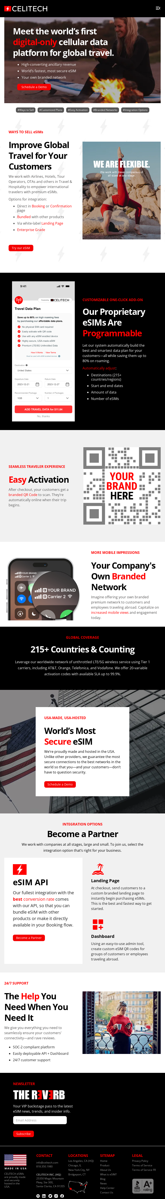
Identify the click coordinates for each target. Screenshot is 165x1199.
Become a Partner (29, 938)
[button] (158, 7)
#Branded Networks (105, 110)
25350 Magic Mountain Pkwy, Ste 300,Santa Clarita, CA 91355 (50, 1180)
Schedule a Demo (34, 87)
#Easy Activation (78, 110)
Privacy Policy (140, 1161)
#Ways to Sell (26, 110)
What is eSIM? (108, 1174)
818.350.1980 (44, 1166)
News (103, 1183)
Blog (102, 1179)
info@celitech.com (47, 1162)
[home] (25, 7)
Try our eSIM (21, 248)
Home (103, 1161)
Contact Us (106, 1192)
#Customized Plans (50, 110)
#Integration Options (135, 110)
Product (104, 1165)
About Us (105, 1170)
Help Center (107, 1188)
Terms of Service (142, 1165)
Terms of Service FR (144, 1170)
